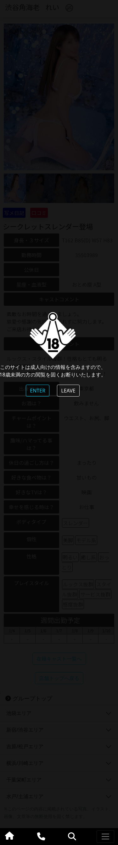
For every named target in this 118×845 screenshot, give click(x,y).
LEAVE (68, 390)
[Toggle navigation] (105, 836)
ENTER (37, 390)
